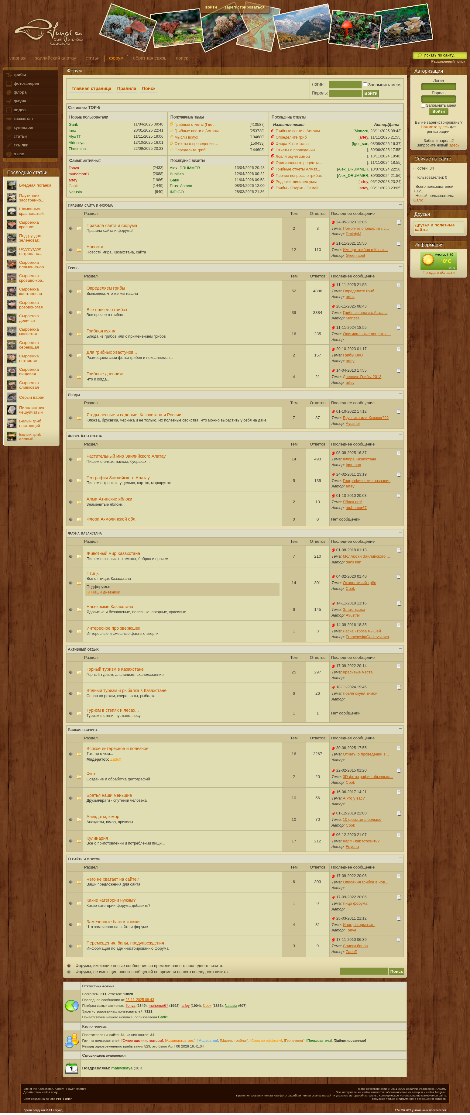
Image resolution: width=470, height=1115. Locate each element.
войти (211, 7)
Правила (126, 88)
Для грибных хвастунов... (112, 352)
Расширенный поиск (448, 61)
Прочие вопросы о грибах (299, 175)
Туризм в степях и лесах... (113, 710)
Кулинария (97, 838)
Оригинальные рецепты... (299, 162)
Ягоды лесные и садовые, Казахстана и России (134, 414)
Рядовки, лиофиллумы (296, 181)
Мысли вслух (186, 137)
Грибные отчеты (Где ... (195, 124)
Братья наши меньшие (109, 795)
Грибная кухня (101, 331)
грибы (15, 75)
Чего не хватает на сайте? (113, 879)
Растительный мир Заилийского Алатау (126, 456)
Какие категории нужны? (111, 900)
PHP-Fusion (64, 1098)
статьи (16, 136)
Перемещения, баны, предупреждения (125, 943)
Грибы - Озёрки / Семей (297, 188)
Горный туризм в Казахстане (115, 669)
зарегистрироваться (245, 7)
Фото (92, 773)
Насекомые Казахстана (110, 606)
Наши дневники (105, 592)
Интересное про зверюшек (113, 628)
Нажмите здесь (435, 127)
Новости (95, 246)
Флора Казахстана (292, 143)
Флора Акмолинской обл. (111, 519)
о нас (14, 154)
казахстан (19, 119)
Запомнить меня (382, 84)
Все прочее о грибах (107, 309)
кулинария (20, 128)
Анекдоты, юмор (103, 816)
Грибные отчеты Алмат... (298, 169)
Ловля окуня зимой (293, 156)
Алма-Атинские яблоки (109, 499)
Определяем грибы (106, 288)
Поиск (149, 88)
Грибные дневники (105, 373)
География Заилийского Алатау (118, 477)
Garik (418, 200)
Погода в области (439, 272)
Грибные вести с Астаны (196, 131)
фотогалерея (22, 84)
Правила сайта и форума (112, 225)
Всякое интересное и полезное (118, 748)
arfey (54, 1092)
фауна (15, 101)
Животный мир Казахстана (113, 553)
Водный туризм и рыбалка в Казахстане (126, 690)
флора (16, 92)
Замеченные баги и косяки (113, 921)
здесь (454, 145)
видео (15, 110)
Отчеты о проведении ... (196, 143)
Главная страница (91, 88)
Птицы (93, 573)
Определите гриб (189, 150)
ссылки (17, 145)
